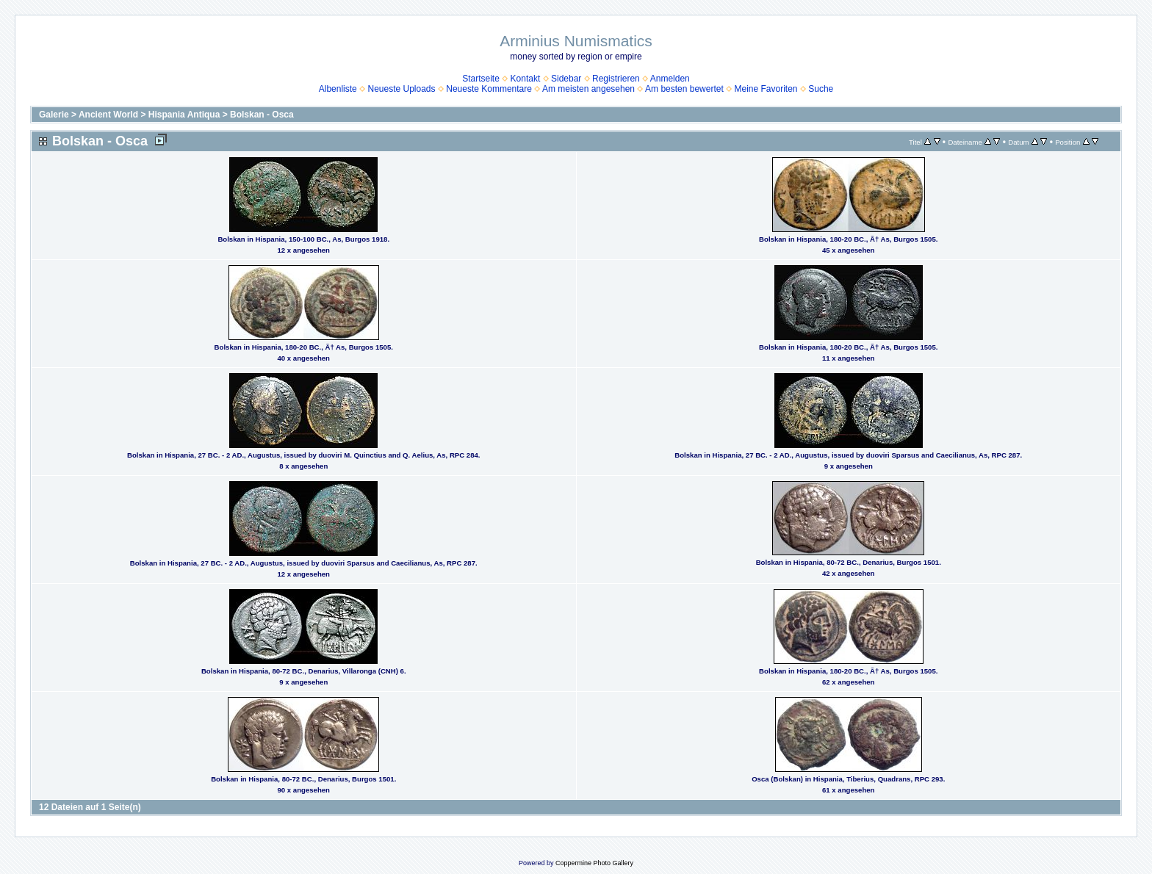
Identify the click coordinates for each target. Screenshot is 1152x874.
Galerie (54, 114)
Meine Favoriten (765, 89)
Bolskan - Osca (262, 114)
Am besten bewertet (684, 89)
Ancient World (108, 114)
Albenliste (338, 89)
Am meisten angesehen (588, 89)
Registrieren (616, 78)
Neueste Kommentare (489, 89)
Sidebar (566, 78)
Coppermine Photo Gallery (594, 863)
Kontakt (526, 78)
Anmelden (670, 78)
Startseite (481, 78)
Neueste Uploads (401, 89)
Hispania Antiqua (184, 114)
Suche (820, 89)
